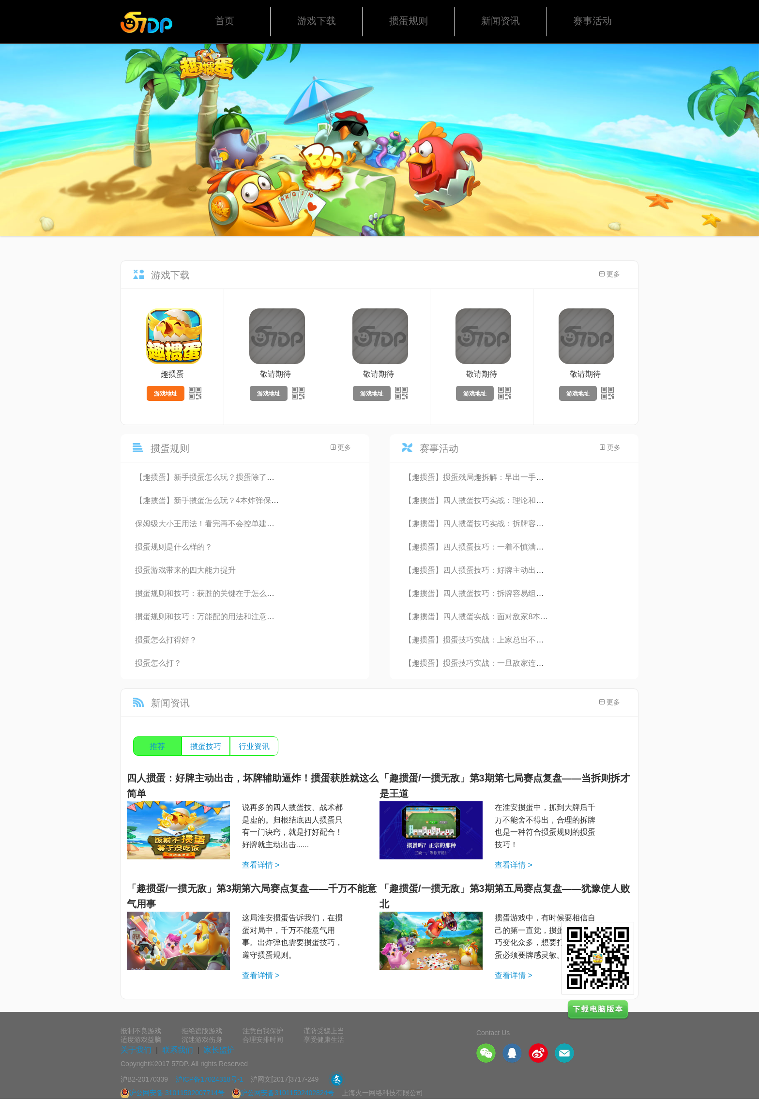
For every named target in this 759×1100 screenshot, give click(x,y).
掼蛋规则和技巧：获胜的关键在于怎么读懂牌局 (216, 593)
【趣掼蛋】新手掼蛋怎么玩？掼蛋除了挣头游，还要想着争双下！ (247, 477)
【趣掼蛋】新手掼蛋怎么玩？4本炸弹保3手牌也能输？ (228, 500)
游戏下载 (316, 20)
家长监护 (219, 1050)
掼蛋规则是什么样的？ (174, 547)
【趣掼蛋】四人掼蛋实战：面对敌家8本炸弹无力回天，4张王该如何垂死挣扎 (536, 616)
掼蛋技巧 (205, 746)
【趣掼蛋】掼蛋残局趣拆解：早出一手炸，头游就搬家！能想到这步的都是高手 (539, 477)
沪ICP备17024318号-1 (209, 1079)
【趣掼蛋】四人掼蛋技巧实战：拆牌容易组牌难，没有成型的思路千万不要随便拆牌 (547, 523)
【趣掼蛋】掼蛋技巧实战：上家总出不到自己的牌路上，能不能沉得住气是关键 (539, 640)
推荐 (157, 746)
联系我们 (177, 1050)
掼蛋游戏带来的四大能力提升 (185, 570)
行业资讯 (254, 746)
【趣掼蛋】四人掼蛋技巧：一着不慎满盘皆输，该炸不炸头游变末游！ (524, 547)
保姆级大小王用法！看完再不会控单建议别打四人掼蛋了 (232, 523)
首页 (224, 20)
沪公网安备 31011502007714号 (173, 1093)
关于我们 (136, 1050)
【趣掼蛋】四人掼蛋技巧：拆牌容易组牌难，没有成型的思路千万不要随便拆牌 (539, 593)
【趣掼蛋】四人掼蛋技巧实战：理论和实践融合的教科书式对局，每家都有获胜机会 (547, 500)
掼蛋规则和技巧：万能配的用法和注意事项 (208, 616)
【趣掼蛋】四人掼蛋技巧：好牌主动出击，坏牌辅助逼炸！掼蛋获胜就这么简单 (539, 570)
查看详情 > (261, 865)
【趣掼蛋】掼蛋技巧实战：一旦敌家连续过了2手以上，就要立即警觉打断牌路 (538, 663)
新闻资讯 (500, 20)
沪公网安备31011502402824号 (283, 1093)
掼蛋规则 (408, 20)
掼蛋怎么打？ (158, 663)
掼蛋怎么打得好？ (166, 640)
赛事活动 (592, 20)
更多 (609, 274)
